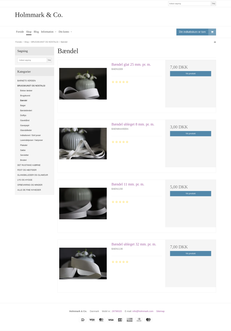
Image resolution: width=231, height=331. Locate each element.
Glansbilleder (26, 130)
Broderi (23, 160)
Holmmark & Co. (39, 14)
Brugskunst (25, 96)
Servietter (24, 155)
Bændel (23, 100)
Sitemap (160, 311)
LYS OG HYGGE (24, 180)
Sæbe (23, 150)
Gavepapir (25, 125)
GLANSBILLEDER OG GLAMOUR (32, 175)
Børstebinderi (26, 110)
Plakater (24, 145)
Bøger (23, 105)
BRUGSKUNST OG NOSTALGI (31, 86)
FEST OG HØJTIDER (26, 170)
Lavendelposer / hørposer (31, 140)
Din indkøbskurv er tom (197, 32)
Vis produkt (191, 73)
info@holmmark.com (143, 311)
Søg (213, 3)
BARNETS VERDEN (26, 81)
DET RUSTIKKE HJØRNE (29, 165)
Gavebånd (25, 120)
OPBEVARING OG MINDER (29, 185)
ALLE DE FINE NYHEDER (29, 190)
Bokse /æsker (26, 90)
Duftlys (23, 115)
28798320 (117, 311)
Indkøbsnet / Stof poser (30, 135)
